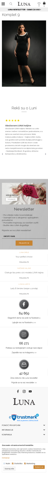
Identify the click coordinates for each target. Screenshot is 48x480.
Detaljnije (6, 458)
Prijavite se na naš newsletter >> (24, 383)
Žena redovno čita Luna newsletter (24, 378)
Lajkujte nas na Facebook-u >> (24, 322)
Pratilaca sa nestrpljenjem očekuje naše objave (24, 348)
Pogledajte (24, 262)
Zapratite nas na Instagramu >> (24, 352)
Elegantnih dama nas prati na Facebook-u (24, 318)
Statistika (18, 464)
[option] (24, 10)
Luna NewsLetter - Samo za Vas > (24, 9)
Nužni (8, 464)
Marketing (30, 464)
